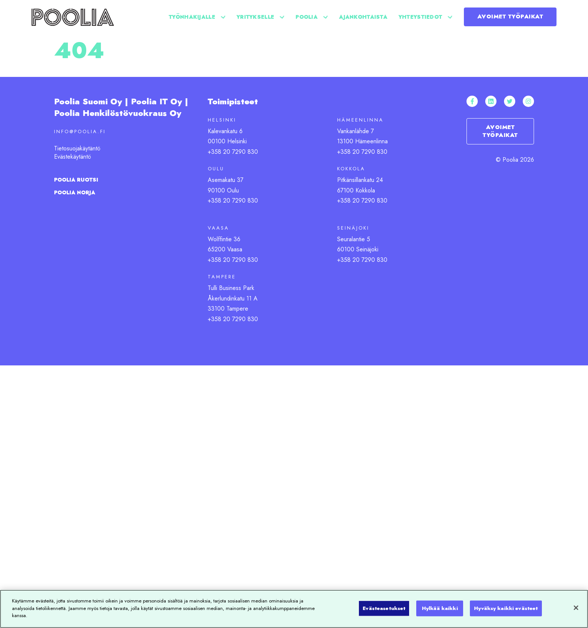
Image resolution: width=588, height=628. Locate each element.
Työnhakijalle (192, 17)
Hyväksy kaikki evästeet (506, 608)
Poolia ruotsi (76, 179)
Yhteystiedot (420, 17)
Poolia (307, 17)
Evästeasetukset (384, 608)
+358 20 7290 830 (233, 151)
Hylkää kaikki (440, 608)
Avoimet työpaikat (510, 16)
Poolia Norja (74, 192)
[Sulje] (576, 607)
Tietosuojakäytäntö (77, 148)
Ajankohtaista (363, 17)
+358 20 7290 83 (231, 259)
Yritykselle (255, 17)
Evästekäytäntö (72, 156)
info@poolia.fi (80, 131)
